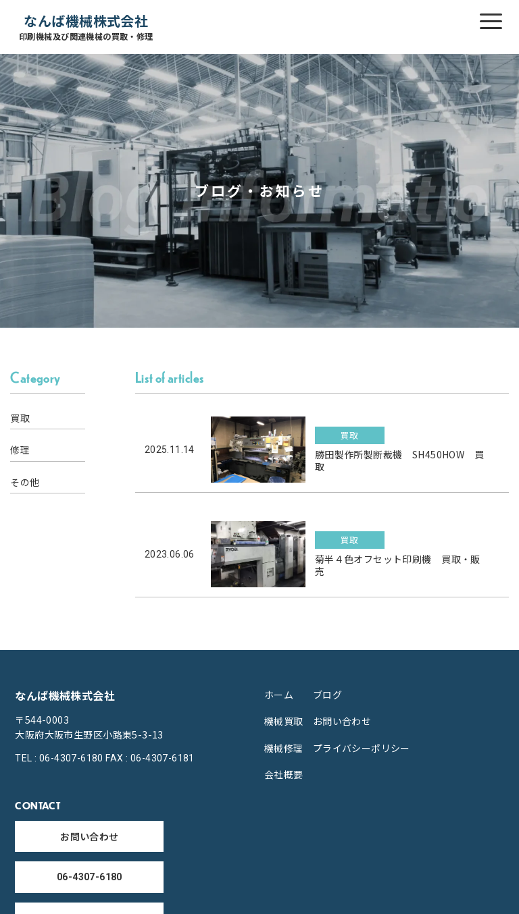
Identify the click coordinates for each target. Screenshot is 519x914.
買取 (20, 418)
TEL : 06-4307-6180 (59, 758)
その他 (24, 482)
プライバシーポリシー (361, 748)
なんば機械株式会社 (86, 27)
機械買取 (283, 721)
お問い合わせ (342, 721)
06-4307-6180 (89, 876)
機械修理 (283, 748)
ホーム (278, 694)
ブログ (327, 694)
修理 (20, 449)
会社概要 (283, 774)
